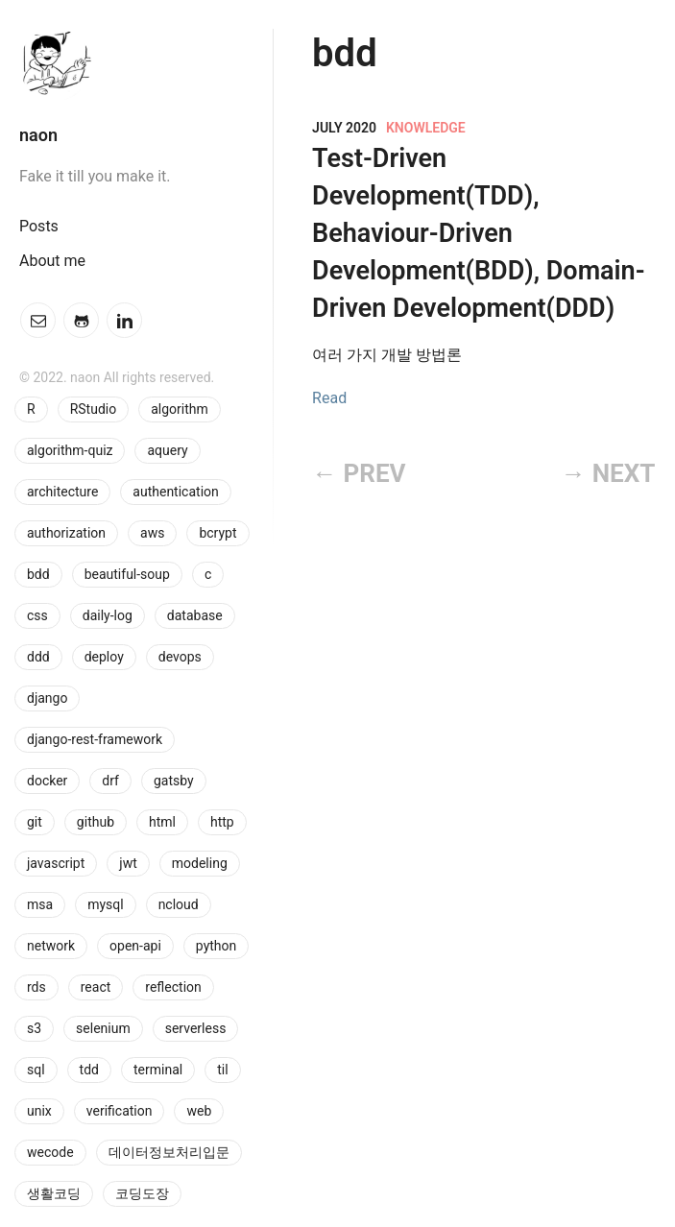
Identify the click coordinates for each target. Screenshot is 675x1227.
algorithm (179, 409)
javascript (55, 863)
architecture (62, 491)
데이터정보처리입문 (168, 1152)
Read (329, 398)
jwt (127, 863)
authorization (66, 533)
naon (38, 135)
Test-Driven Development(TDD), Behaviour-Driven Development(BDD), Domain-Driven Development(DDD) (478, 233)
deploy (104, 656)
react (96, 987)
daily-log (108, 615)
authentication (175, 491)
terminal (157, 1069)
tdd (89, 1069)
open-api (135, 945)
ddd (38, 656)
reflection (173, 987)
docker (47, 780)
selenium (103, 1028)
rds (36, 987)
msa (40, 904)
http (222, 822)
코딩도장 (142, 1193)
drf (110, 780)
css (37, 615)
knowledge (426, 127)
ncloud (178, 904)
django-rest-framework (94, 739)
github (95, 822)
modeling (200, 863)
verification (119, 1111)
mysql (105, 904)
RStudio (93, 409)
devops (180, 656)
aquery (167, 450)
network (51, 945)
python (216, 945)
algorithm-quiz (69, 450)
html (162, 822)
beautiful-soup (127, 574)
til (222, 1069)
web (198, 1111)
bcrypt (217, 533)
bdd (38, 574)
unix (39, 1111)
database (195, 615)
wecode (50, 1152)
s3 (34, 1028)
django (47, 698)
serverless (196, 1028)
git (34, 822)
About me (52, 261)
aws (152, 533)
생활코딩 (54, 1193)
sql (36, 1069)
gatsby (174, 780)
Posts (39, 226)
